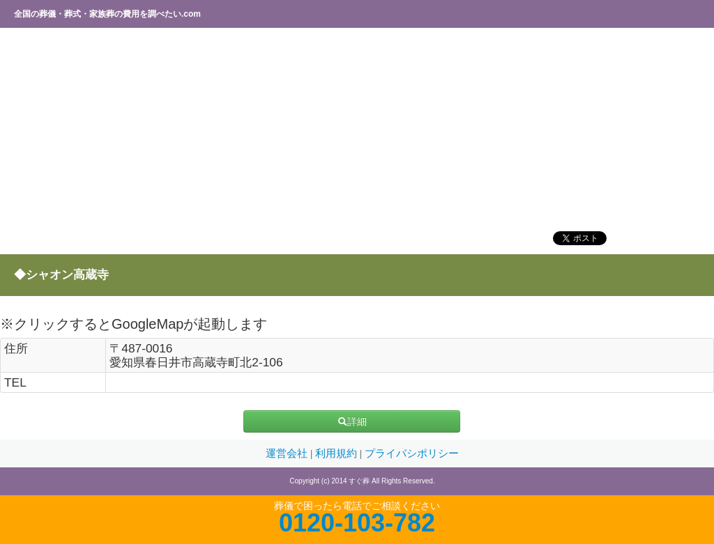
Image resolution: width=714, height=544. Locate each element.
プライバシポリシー (412, 453)
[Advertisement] (357, 128)
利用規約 (337, 453)
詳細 (352, 421)
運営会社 (288, 453)
